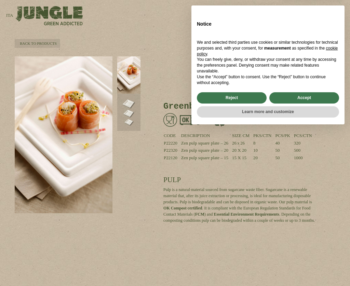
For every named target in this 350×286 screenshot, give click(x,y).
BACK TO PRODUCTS (37, 43)
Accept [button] (304, 253)
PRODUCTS (318, 12)
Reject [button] (232, 253)
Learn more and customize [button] (268, 267)
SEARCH (281, 12)
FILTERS (321, 19)
